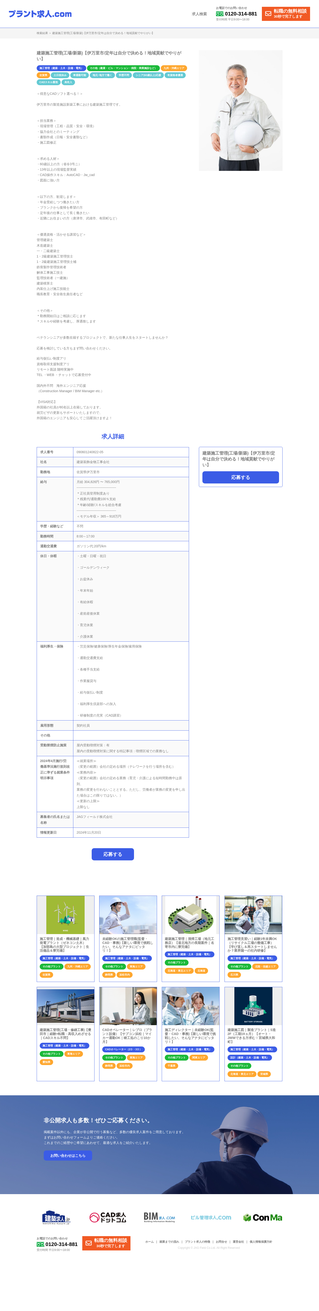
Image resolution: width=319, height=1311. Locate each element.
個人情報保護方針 (261, 1241)
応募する (240, 477)
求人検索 (199, 14)
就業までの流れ (169, 1241)
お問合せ (221, 1241)
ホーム (149, 1241)
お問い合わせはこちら (68, 1156)
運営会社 (238, 1241)
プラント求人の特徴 (197, 1241)
